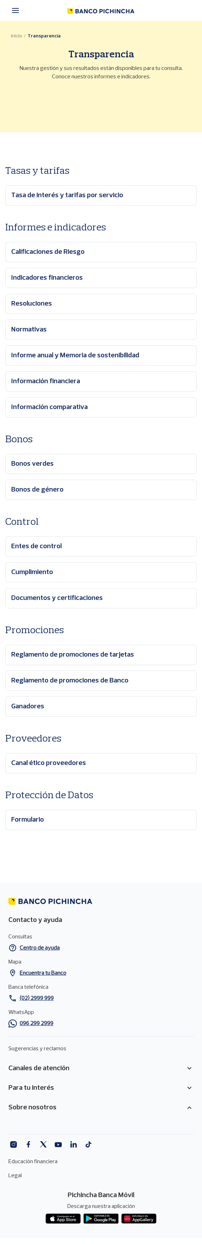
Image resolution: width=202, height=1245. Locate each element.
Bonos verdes (32, 463)
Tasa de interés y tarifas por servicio (67, 195)
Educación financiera (33, 1162)
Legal (15, 1176)
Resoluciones (31, 303)
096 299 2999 (36, 1023)
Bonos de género (37, 489)
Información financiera (45, 381)
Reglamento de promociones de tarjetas (72, 654)
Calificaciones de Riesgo (48, 252)
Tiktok (88, 1144)
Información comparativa (49, 407)
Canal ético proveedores (48, 763)
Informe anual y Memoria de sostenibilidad (75, 355)
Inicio (16, 36)
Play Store (101, 1219)
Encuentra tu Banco (43, 973)
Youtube (58, 1144)
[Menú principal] (17, 11)
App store (63, 1219)
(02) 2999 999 (37, 998)
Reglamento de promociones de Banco (69, 680)
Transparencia (44, 36)
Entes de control (36, 546)
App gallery (138, 1219)
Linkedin (73, 1144)
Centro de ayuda (40, 948)
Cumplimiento (32, 572)
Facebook (28, 1144)
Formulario (27, 819)
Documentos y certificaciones (57, 598)
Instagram (13, 1144)
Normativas (29, 329)
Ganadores (27, 706)
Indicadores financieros (47, 277)
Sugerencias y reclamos (37, 1049)
